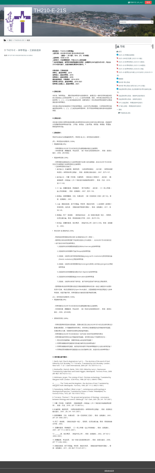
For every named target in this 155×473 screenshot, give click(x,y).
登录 (148, 2)
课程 (121, 109)
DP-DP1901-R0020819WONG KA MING (20, 55)
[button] (136, 2)
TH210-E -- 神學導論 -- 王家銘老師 (24, 50)
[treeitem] (134, 51)
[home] (18, 21)
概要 (28, 40)
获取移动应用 (109, 471)
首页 (121, 51)
